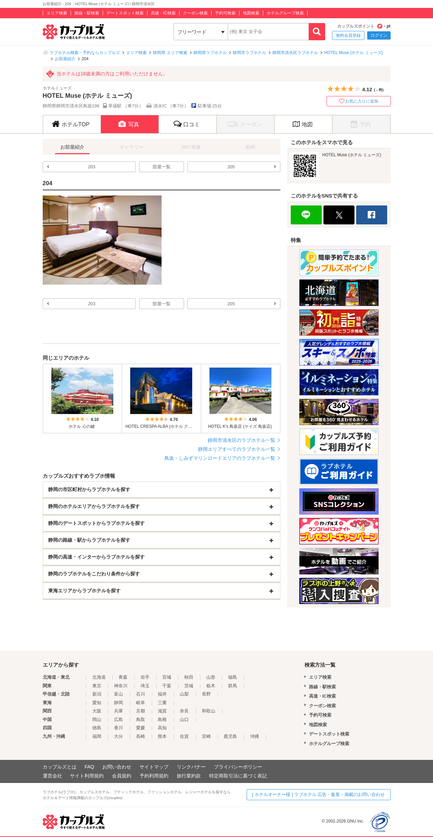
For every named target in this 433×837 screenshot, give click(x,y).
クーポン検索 (195, 13)
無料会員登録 (348, 35)
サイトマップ (154, 767)
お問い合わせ (116, 767)
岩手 (145, 677)
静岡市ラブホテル (249, 52)
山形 (210, 677)
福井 (162, 694)
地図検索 (251, 13)
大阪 (96, 710)
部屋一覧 (162, 166)
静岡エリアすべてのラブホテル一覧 (236, 449)
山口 (184, 719)
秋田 (188, 677)
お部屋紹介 (65, 58)
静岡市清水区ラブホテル (295, 52)
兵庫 (118, 710)
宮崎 (206, 736)
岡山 (96, 719)
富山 (118, 694)
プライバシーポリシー (238, 767)
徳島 (96, 727)
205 (231, 166)
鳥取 (140, 719)
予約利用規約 (154, 775)
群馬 (232, 685)
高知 (162, 727)
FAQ (89, 767)
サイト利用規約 (87, 775)
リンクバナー (191, 767)
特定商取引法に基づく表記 (238, 775)
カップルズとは (59, 767)
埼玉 (145, 685)
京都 (140, 710)
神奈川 (120, 685)
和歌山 (208, 710)
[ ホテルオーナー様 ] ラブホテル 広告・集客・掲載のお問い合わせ (318, 794)
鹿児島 (230, 736)
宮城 (166, 677)
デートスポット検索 (125, 13)
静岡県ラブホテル (210, 52)
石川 (140, 694)
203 (91, 166)
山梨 (184, 694)
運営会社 (52, 775)
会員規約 (121, 775)
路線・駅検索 (86, 13)
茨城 (188, 685)
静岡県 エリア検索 (170, 52)
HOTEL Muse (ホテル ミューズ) (353, 52)
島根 (162, 719)
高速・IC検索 (163, 13)
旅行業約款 (189, 775)
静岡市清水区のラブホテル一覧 (241, 440)
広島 (118, 719)
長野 (206, 694)
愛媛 (140, 727)
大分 (118, 736)
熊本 (162, 736)
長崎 (140, 736)
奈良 (184, 710)
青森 (122, 677)
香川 (118, 727)
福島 (232, 677)
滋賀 (162, 710)
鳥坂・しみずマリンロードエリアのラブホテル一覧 (219, 458)
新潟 (96, 694)
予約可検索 (225, 13)
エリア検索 (57, 13)
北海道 (99, 677)
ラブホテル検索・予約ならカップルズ (85, 52)
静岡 (118, 702)
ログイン (379, 35)
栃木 (210, 685)
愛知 (96, 702)
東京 (96, 685)
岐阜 (140, 702)
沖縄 (254, 736)
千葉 (166, 685)
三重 (162, 702)
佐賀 (184, 736)
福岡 (96, 736)
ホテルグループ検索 (285, 13)
